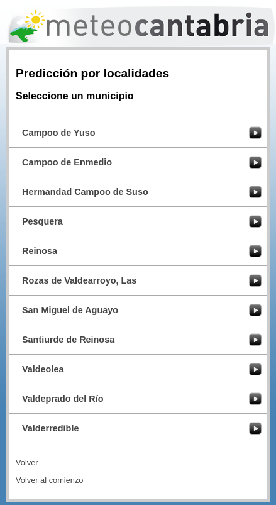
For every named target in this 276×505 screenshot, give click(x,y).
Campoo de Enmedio (67, 162)
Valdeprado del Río (63, 399)
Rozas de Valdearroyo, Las (79, 280)
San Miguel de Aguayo (70, 310)
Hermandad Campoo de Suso (85, 192)
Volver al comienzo (49, 480)
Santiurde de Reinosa (68, 340)
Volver (27, 462)
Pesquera (42, 221)
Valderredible (50, 428)
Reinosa (39, 251)
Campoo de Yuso (58, 133)
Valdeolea (42, 369)
